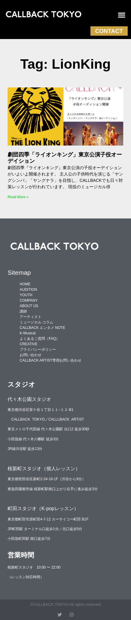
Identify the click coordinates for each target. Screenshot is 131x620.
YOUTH (26, 295)
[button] (122, 15)
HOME (25, 284)
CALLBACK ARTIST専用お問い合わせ (50, 360)
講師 (23, 311)
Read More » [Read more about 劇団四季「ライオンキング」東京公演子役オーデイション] (18, 197)
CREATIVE (29, 344)
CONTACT (109, 31)
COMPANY (29, 300)
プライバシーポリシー (38, 349)
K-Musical (28, 333)
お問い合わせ (30, 355)
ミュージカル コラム (36, 322)
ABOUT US (29, 306)
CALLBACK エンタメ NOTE (42, 328)
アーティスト (30, 317)
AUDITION (28, 289)
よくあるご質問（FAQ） (40, 338)
